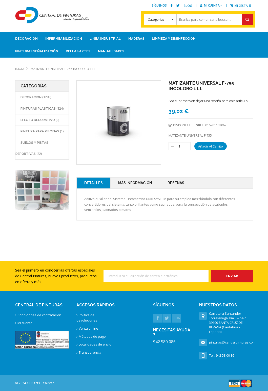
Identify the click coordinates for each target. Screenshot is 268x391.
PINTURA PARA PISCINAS (40, 131)
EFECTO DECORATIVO (38, 120)
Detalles (93, 183)
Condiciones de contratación (39, 315)
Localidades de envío (95, 344)
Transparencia (90, 352)
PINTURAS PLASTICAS (38, 108)
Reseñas (176, 183)
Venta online (88, 328)
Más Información (135, 183)
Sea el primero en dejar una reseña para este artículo (208, 101)
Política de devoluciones (86, 318)
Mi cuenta (24, 323)
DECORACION (31, 97)
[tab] (94, 183)
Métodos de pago (92, 336)
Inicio (19, 68)
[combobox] (198, 19)
